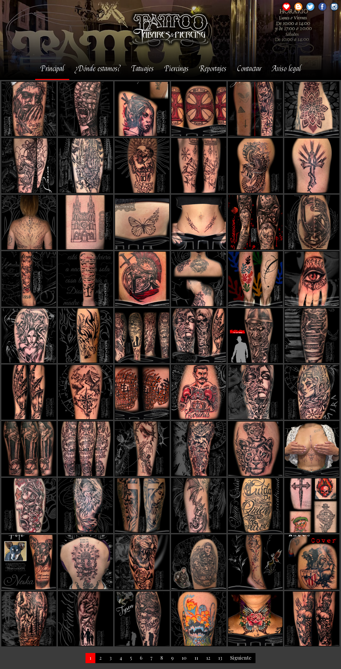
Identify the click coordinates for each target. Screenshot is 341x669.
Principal (52, 69)
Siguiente (240, 658)
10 (184, 658)
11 (196, 658)
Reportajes (212, 69)
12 (208, 658)
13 (220, 658)
